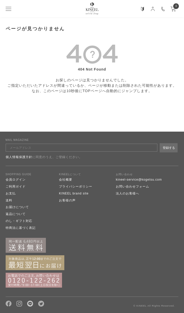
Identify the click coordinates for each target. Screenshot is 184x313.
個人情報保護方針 (19, 157)
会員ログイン (16, 179)
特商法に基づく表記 (21, 228)
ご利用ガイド (16, 186)
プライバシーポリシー (75, 186)
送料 (9, 200)
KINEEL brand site (73, 193)
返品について (16, 214)
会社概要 (65, 179)
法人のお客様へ (127, 193)
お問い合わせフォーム (132, 186)
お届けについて (17, 207)
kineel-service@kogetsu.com (139, 179)
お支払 (11, 193)
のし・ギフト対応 (19, 221)
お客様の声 (67, 200)
